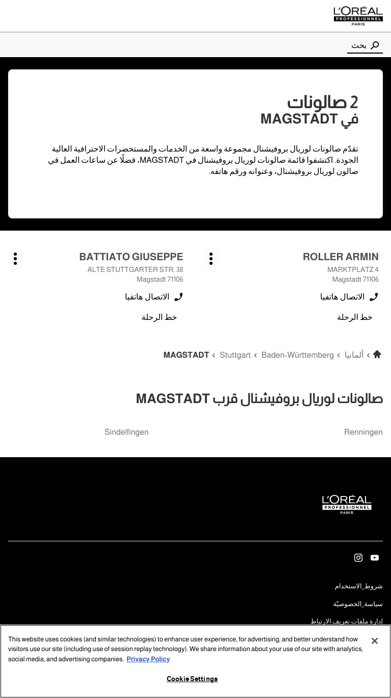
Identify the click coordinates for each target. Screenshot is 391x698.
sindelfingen (126, 432)
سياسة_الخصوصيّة (358, 605)
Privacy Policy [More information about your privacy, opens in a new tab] (148, 660)
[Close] (374, 641)
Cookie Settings (192, 680)
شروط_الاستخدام (359, 587)
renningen (363, 432)
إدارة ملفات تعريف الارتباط (346, 622)
